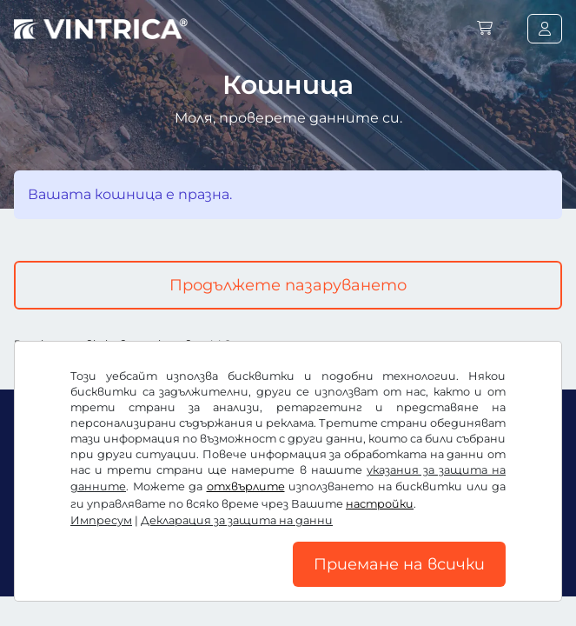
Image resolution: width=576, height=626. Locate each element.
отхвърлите (246, 486)
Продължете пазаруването (288, 285)
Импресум (101, 520)
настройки (380, 503)
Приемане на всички (399, 564)
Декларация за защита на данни (237, 520)
